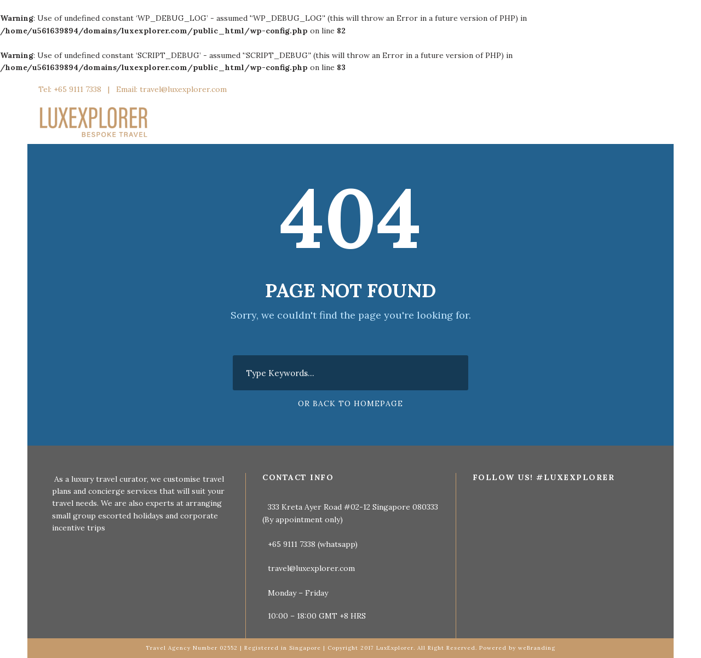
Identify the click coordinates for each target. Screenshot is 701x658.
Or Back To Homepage (350, 403)
